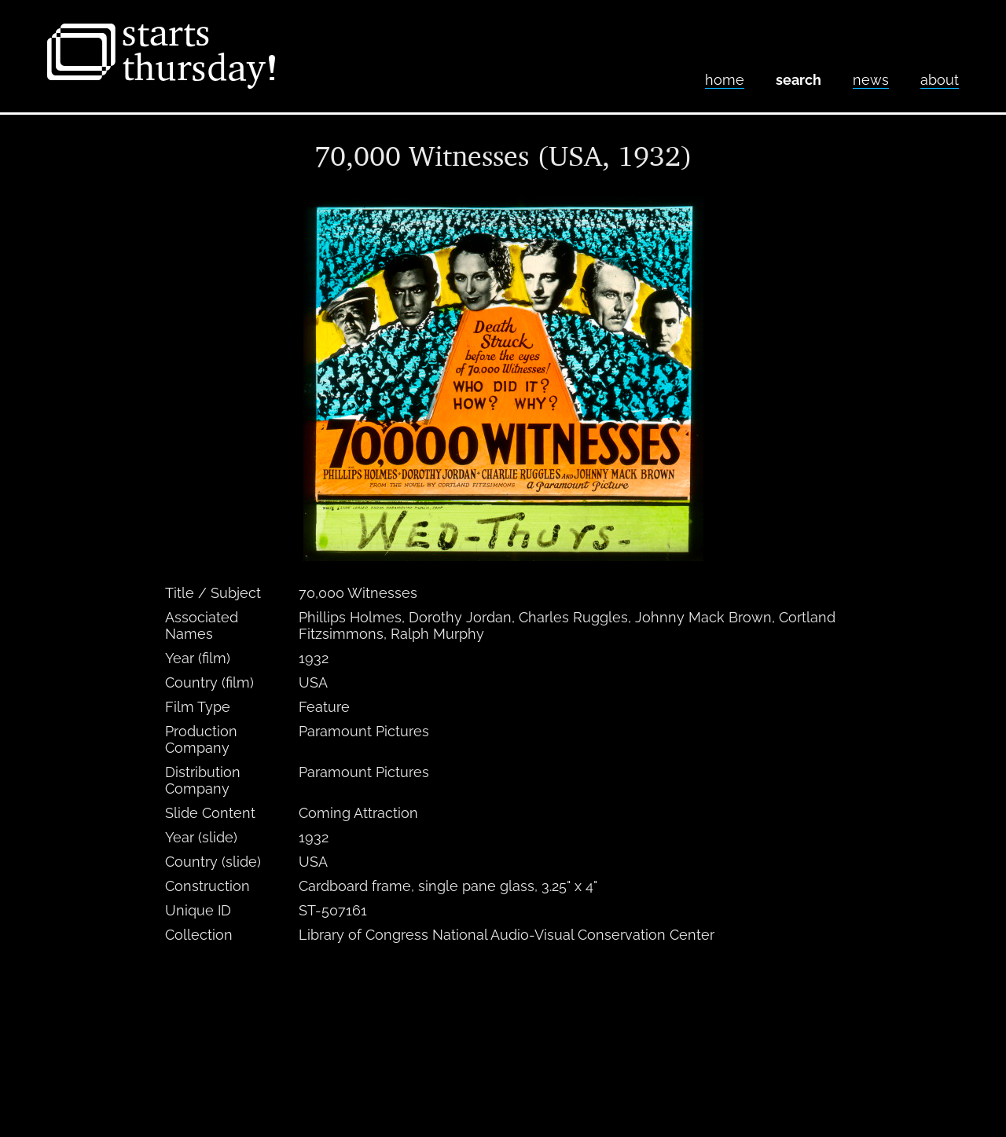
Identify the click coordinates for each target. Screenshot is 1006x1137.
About (939, 80)
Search (798, 80)
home (724, 80)
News (871, 80)
